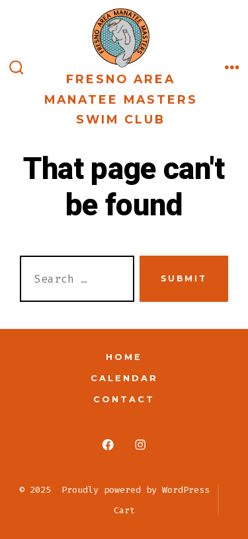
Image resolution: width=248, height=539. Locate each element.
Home (124, 357)
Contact (124, 399)
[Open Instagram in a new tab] (140, 444)
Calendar (124, 378)
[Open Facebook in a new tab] (108, 444)
